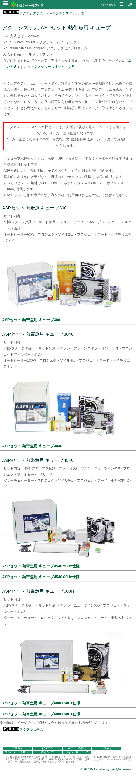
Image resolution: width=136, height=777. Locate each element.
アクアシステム (23, 13)
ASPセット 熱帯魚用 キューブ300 (31, 320)
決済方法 (18, 748)
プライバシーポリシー (17, 752)
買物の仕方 (47, 752)
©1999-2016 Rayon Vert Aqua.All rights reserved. (106, 769)
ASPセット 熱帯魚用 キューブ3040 (32, 446)
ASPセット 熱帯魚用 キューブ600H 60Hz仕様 (41, 714)
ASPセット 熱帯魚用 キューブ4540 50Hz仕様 (41, 566)
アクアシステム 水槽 (68, 13)
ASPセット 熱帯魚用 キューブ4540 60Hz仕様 (41, 577)
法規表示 (107, 748)
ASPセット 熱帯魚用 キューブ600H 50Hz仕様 (41, 703)
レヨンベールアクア (27, 5)
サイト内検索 (107, 4)
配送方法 (47, 748)
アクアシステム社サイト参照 (53, 67)
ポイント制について (77, 752)
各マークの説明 (77, 748)
